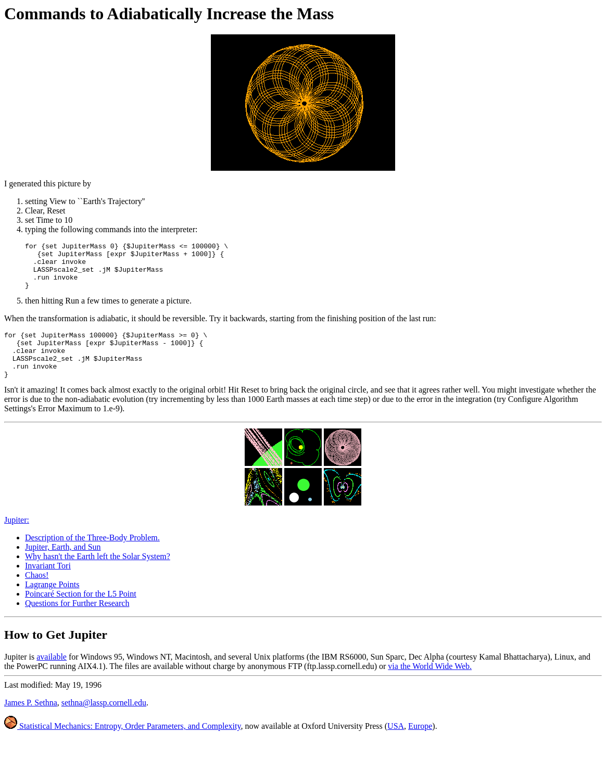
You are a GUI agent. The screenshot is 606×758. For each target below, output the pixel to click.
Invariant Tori (48, 584)
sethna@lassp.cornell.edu (103, 721)
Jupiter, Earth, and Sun (63, 565)
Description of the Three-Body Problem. (92, 556)
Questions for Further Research (77, 621)
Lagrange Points (52, 603)
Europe (420, 744)
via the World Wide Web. (430, 684)
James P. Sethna (30, 721)
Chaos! (36, 593)
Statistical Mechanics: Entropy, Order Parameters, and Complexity (122, 744)
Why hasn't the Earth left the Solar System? (97, 575)
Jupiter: (16, 538)
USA (395, 744)
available (51, 675)
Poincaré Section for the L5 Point (80, 612)
